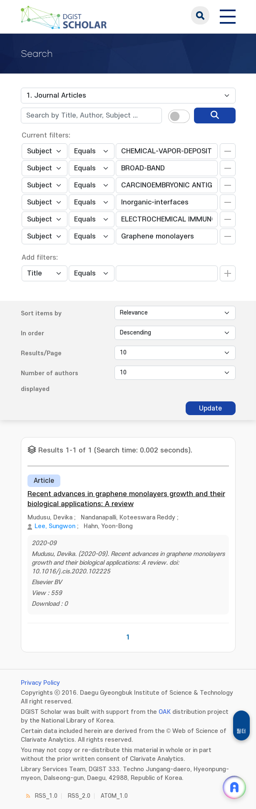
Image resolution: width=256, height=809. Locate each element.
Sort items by (41, 313)
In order (32, 333)
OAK (165, 712)
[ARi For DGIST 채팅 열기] (234, 787)
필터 (241, 731)
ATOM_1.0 (114, 796)
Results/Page (41, 353)
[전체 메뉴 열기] (228, 15)
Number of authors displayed (49, 381)
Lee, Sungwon (55, 526)
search (200, 15)
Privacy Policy (40, 682)
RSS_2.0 (79, 796)
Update (210, 408)
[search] (215, 115)
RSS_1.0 (46, 796)
